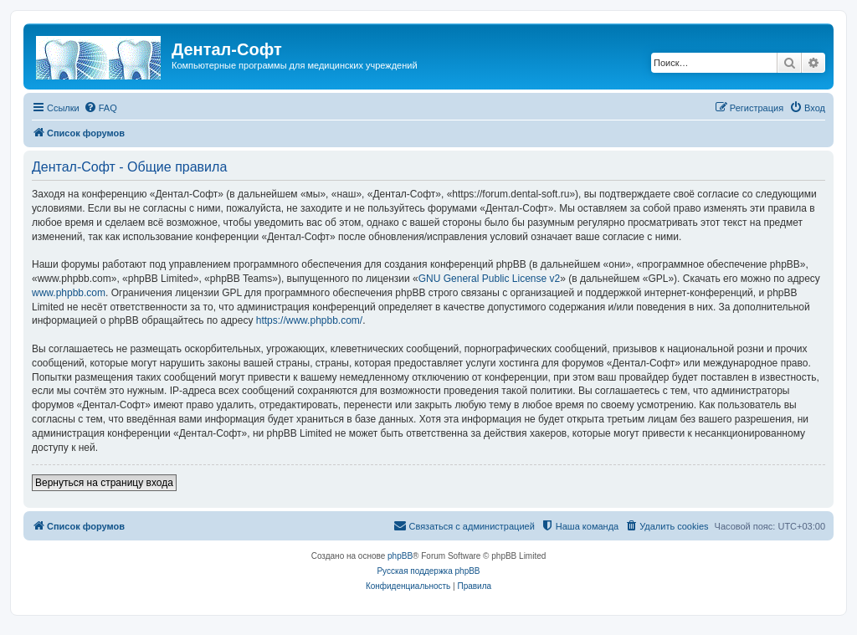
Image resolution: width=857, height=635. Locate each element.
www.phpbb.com (68, 293)
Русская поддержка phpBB (428, 571)
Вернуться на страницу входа (104, 483)
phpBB (400, 556)
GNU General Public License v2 (489, 278)
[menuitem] (100, 108)
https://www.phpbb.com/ (309, 320)
